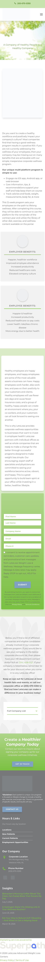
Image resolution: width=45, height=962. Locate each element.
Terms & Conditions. (32, 604)
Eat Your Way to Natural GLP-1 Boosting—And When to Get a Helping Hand (21, 919)
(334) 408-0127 (26, 662)
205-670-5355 (24, 3)
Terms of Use (22, 960)
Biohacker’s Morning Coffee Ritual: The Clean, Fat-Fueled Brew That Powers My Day (22, 896)
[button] (41, 14)
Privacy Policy (17, 604)
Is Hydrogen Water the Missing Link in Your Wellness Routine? (21, 908)
